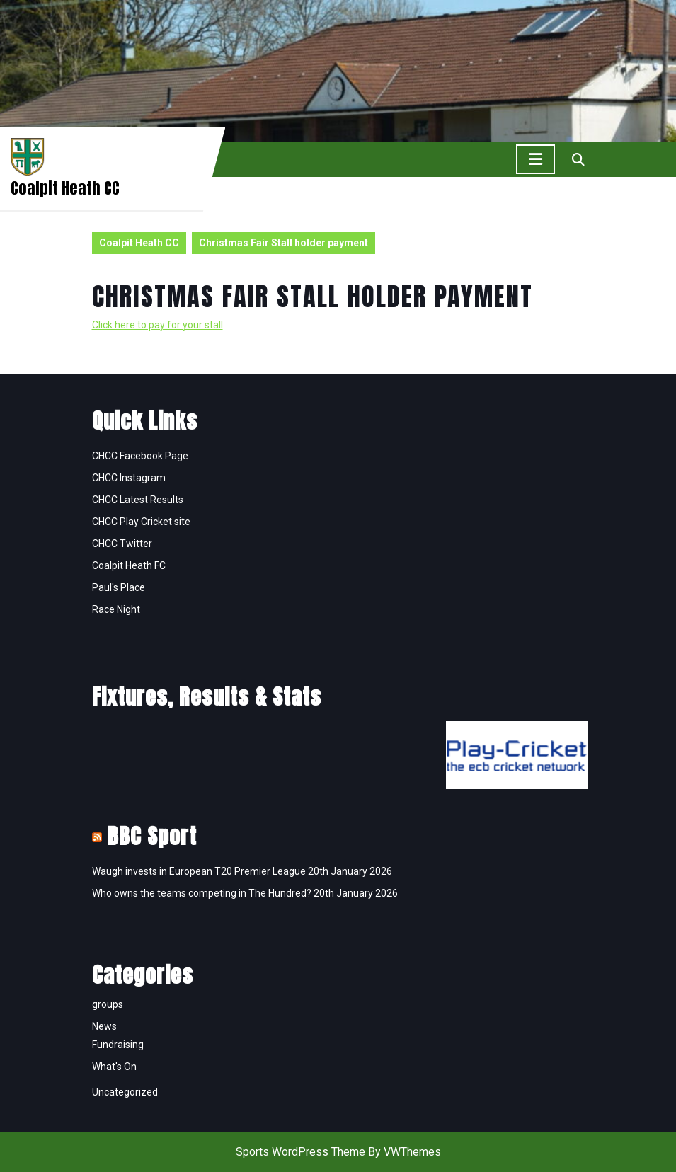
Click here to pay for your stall (157, 325)
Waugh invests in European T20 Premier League (199, 871)
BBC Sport (152, 836)
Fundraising (118, 1044)
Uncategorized (125, 1092)
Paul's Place (118, 587)
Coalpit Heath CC (65, 188)
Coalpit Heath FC (129, 565)
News (104, 1026)
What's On (114, 1066)
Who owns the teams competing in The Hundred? (201, 893)
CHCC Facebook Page (140, 455)
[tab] (535, 159)
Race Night (116, 609)
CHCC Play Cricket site (141, 521)
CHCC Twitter (122, 543)
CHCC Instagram (129, 477)
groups (107, 1004)
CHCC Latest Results (137, 499)
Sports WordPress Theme (300, 1152)
